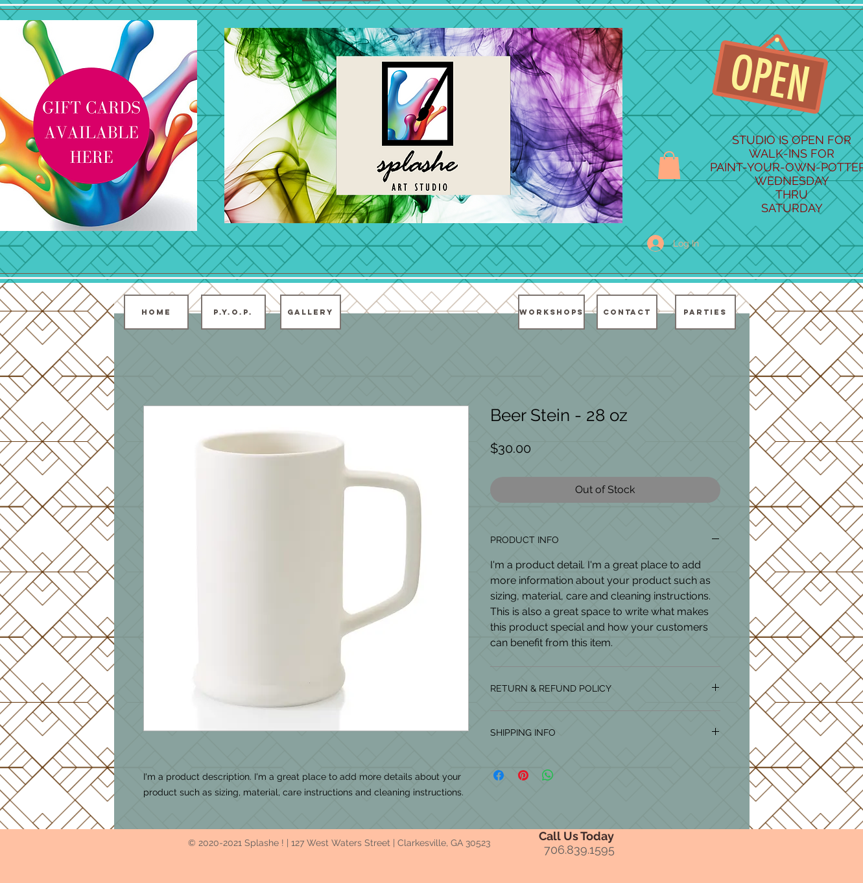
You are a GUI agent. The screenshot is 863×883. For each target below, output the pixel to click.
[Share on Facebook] (498, 775)
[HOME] (156, 312)
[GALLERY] (310, 312)
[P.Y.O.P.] (233, 312)
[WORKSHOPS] (551, 312)
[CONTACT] (627, 312)
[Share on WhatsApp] (548, 775)
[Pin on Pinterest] (523, 775)
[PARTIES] (705, 312)
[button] (669, 165)
